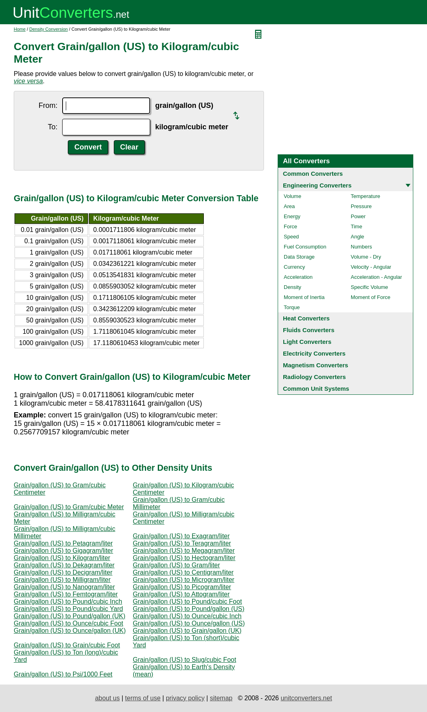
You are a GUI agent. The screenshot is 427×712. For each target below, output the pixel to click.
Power (358, 216)
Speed (291, 237)
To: (52, 127)
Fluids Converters (309, 330)
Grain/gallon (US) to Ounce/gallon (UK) (70, 630)
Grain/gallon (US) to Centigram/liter (183, 572)
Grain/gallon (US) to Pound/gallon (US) (189, 608)
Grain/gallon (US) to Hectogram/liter (184, 557)
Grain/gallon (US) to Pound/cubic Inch (68, 601)
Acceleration (298, 277)
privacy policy (185, 698)
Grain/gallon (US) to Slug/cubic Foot (184, 659)
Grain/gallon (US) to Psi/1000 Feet (63, 674)
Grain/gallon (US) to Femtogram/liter (66, 594)
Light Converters (307, 341)
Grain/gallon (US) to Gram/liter (176, 565)
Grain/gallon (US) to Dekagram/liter (64, 565)
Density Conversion (48, 29)
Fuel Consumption (305, 247)
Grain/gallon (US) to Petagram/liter (63, 543)
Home (19, 29)
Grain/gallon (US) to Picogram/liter (182, 587)
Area (289, 206)
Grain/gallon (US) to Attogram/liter (181, 594)
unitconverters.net (306, 698)
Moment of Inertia (304, 297)
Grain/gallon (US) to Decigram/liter (63, 572)
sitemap (221, 698)
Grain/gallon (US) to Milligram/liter (62, 579)
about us (107, 698)
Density (292, 287)
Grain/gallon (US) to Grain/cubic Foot (67, 645)
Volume (292, 196)
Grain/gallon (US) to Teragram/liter (182, 543)
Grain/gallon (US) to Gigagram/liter (63, 550)
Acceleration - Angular (376, 277)
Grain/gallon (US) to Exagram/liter (181, 536)
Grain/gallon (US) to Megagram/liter (184, 550)
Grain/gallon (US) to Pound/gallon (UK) (70, 616)
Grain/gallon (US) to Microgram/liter (183, 579)
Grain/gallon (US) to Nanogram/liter (64, 587)
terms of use (143, 698)
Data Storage (299, 257)
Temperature (365, 196)
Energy (292, 216)
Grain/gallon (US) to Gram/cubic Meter (69, 506)
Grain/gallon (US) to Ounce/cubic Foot (68, 623)
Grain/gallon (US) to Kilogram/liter (62, 557)
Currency (294, 267)
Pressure (361, 206)
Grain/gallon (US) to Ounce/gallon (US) (189, 623)
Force (290, 226)
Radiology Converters (314, 376)
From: (47, 105)
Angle (357, 237)
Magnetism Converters (315, 365)
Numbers (361, 247)
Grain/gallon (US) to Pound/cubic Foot (187, 601)
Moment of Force (370, 297)
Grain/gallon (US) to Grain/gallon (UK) (187, 630)
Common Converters (313, 173)
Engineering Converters (317, 185)
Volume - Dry (366, 257)
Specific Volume (369, 287)
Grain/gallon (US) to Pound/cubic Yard (68, 608)
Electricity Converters (314, 353)
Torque (292, 307)
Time (356, 226)
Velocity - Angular (371, 267)
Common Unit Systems (316, 388)
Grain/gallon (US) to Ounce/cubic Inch (187, 616)
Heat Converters (306, 318)
